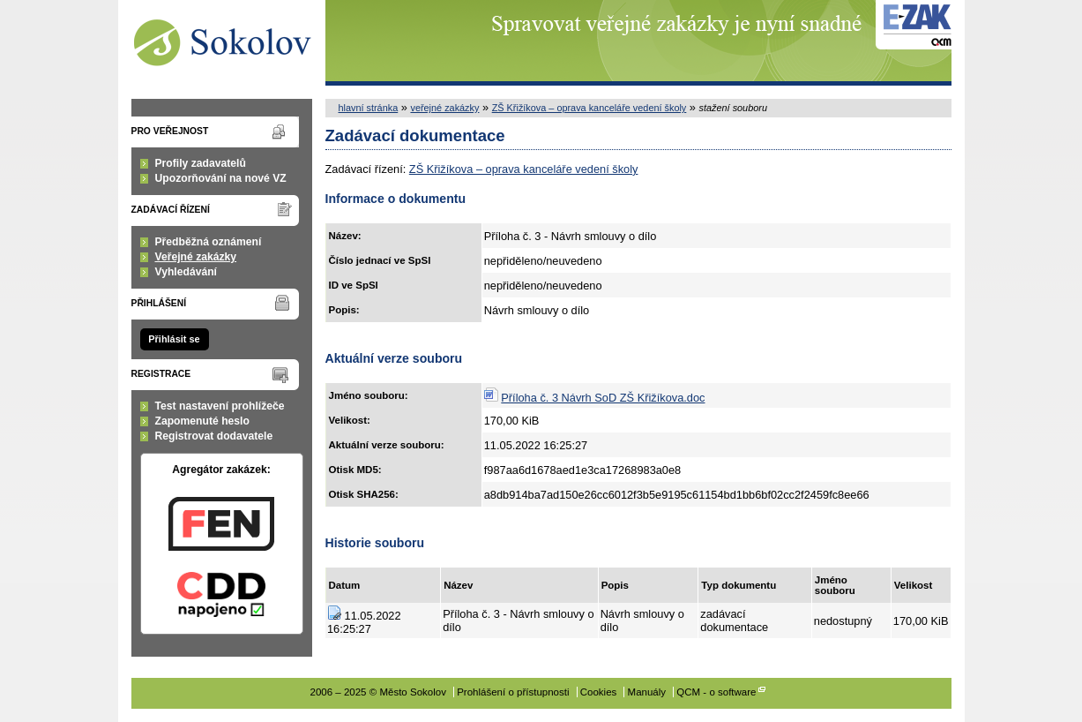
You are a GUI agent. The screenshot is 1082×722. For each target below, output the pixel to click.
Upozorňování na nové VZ (221, 178)
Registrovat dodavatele (214, 436)
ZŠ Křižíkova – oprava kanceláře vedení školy (589, 107)
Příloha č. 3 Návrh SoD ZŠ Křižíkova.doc (603, 397)
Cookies (598, 692)
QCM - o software (716, 692)
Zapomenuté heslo (202, 421)
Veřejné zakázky (196, 257)
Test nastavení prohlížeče (220, 406)
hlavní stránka (369, 107)
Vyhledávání (186, 272)
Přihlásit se (173, 339)
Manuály (647, 692)
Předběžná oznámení (208, 242)
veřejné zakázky (444, 107)
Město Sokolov (221, 43)
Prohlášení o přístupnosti (513, 692)
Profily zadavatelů (200, 163)
